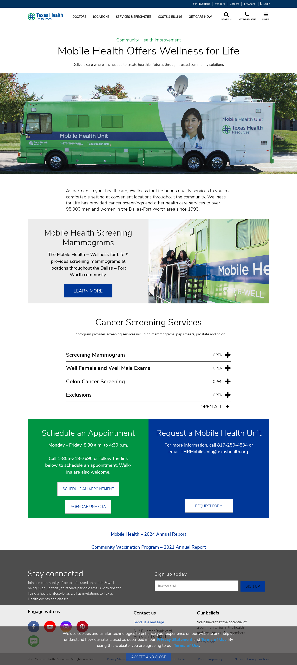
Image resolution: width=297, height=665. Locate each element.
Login (265, 4)
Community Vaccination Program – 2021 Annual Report (148, 547)
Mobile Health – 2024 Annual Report (148, 534)
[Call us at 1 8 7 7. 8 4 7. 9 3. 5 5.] (246, 17)
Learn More (88, 291)
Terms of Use (213, 639)
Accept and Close (148, 656)
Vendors (220, 4)
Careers (234, 4)
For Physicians (201, 4)
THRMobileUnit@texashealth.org (214, 452)
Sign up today (171, 574)
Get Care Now (200, 17)
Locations (101, 17)
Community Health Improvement (148, 40)
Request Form (209, 505)
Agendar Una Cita (88, 506)
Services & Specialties (133, 17)
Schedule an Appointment (88, 488)
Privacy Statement (174, 639)
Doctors (79, 17)
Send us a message (149, 622)
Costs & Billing (170, 17)
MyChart (249, 4)
